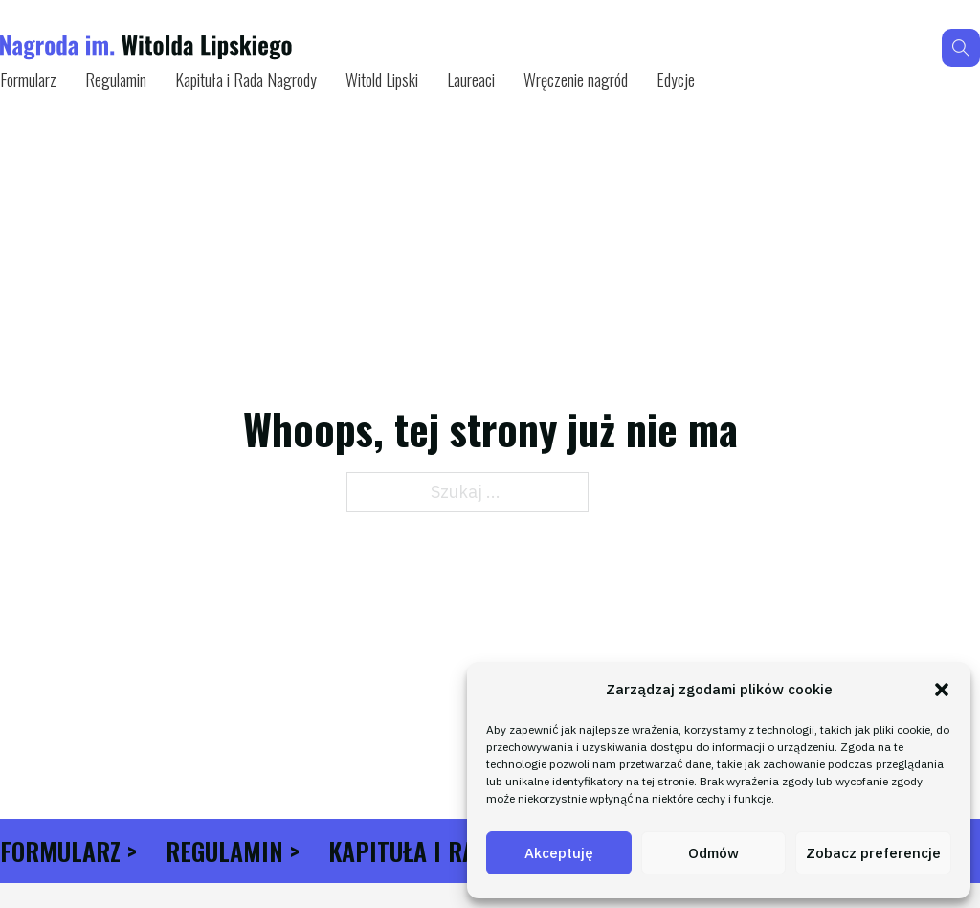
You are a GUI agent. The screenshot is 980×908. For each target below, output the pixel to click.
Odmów (713, 853)
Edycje (676, 79)
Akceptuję (558, 853)
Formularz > (68, 851)
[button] (941, 689)
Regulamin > (233, 851)
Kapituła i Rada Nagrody (246, 79)
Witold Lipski (381, 79)
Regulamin (115, 79)
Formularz (28, 79)
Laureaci (471, 79)
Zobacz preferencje (873, 853)
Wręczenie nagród (575, 79)
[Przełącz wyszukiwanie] (961, 48)
